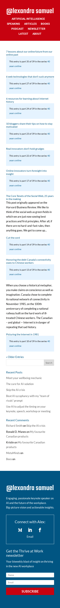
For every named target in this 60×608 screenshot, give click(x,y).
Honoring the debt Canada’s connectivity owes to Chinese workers (28, 261)
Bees (9, 459)
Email (30, 536)
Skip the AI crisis (15, 390)
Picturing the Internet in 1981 (22, 334)
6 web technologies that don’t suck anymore (30, 76)
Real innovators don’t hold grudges (25, 148)
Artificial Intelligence (28, 19)
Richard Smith (14, 425)
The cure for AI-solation (20, 384)
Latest (23, 34)
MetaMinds (13, 453)
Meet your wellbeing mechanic (24, 378)
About (36, 34)
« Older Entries (15, 357)
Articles (30, 24)
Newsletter (36, 29)
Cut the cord (13, 237)
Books (45, 24)
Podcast (17, 29)
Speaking (13, 24)
